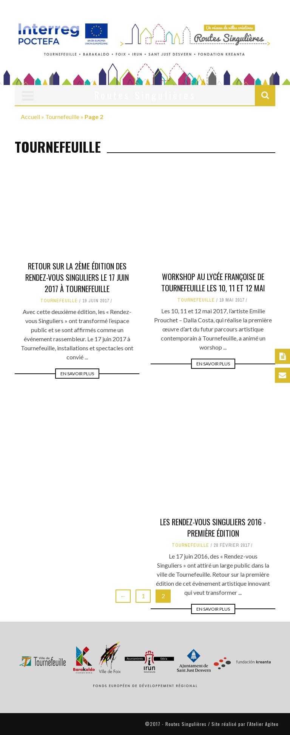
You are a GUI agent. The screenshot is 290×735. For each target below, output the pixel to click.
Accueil (30, 116)
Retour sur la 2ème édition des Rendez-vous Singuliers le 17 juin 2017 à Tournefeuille (77, 277)
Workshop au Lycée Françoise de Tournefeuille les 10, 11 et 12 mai (213, 282)
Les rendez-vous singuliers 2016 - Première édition (213, 486)
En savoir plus (77, 373)
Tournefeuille (62, 116)
